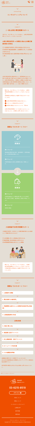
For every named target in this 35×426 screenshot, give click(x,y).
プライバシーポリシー (14, 420)
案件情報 (17, 411)
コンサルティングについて (18, 404)
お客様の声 (18, 407)
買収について (17, 401)
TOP (1, 373)
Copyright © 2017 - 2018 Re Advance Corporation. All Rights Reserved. (18, 422)
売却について (17, 397)
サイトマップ (23, 420)
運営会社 (17, 414)
